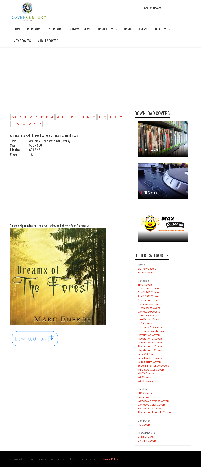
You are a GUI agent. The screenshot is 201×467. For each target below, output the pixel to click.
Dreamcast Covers (149, 307)
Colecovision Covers (150, 303)
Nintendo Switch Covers (152, 330)
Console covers (107, 29)
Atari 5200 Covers (149, 292)
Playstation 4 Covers (150, 346)
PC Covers (144, 424)
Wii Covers (144, 377)
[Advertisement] (69, 82)
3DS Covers (145, 393)
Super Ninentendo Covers (153, 365)
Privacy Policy (110, 459)
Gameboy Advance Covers (154, 400)
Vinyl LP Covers (48, 40)
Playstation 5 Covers (150, 350)
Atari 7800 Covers (149, 296)
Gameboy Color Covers (152, 404)
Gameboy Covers (148, 396)
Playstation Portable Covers (155, 412)
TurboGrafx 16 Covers (151, 369)
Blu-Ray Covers (79, 29)
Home (16, 29)
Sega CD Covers (147, 354)
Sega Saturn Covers (149, 361)
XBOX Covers (146, 373)
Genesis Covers (147, 315)
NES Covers (145, 323)
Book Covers (162, 29)
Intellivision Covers (149, 319)
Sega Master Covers (150, 358)
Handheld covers (135, 29)
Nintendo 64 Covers (150, 327)
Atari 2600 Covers (149, 288)
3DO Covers (145, 284)
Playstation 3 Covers (150, 342)
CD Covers (33, 29)
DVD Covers (54, 29)
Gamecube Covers (149, 311)
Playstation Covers (149, 334)
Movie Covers (22, 40)
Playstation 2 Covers (150, 338)
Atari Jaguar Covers (149, 300)
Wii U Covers (145, 381)
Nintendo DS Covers (150, 408)
